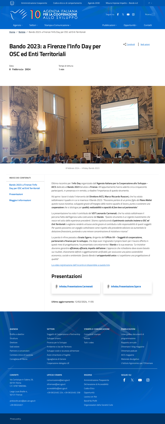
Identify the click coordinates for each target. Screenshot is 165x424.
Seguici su (126, 374)
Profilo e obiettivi (17, 334)
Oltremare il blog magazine (132, 346)
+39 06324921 (16, 404)
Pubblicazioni (128, 329)
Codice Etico (89, 388)
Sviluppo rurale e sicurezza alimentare (63, 350)
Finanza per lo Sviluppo (57, 342)
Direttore (13, 342)
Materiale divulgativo (130, 359)
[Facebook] (112, 14)
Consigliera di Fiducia (18, 359)
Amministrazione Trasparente (96, 380)
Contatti (14, 374)
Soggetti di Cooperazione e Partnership (63, 334)
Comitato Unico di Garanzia (21, 354)
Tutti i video (89, 342)
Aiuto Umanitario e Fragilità (58, 354)
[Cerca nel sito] (152, 14)
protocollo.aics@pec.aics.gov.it (22, 400)
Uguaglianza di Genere (56, 359)
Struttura (14, 338)
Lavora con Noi (90, 396)
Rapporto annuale (129, 342)
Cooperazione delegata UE (58, 363)
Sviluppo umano (54, 338)
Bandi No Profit (90, 400)
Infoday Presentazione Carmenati (76, 286)
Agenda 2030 (94, 3)
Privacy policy (15, 418)
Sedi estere (14, 346)
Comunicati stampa (92, 334)
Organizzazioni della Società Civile (98, 404)
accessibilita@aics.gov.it (57, 388)
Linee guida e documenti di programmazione (132, 336)
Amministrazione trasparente (34, 3)
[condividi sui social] (128, 44)
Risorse (88, 374)
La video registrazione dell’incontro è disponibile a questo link (80, 265)
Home (12, 32)
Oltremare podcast (129, 350)
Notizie (22, 32)
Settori (51, 329)
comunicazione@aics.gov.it (58, 380)
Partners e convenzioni (19, 350)
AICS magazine (127, 354)
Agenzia (14, 329)
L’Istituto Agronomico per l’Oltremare (137, 363)
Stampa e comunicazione (97, 329)
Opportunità (89, 392)
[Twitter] (117, 14)
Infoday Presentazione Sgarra (126, 286)
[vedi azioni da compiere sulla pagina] (143, 44)
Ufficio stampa (54, 374)
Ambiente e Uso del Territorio (59, 346)
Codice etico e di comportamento (67, 3)
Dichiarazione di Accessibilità (96, 384)
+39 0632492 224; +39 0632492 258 (63, 392)
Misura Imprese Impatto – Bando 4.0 (122, 3)
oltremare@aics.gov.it (56, 384)
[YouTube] (122, 14)
